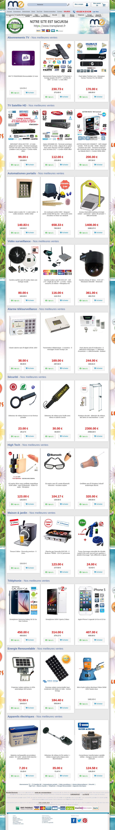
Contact (59, 11)
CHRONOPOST (75, 794)
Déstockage (26, 11)
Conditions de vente (18, 823)
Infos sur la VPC (46, 817)
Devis (33, 11)
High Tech (32, 786)
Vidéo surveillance (65, 784)
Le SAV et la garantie (47, 822)
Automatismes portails (50, 784)
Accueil (9, 11)
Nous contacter (17, 822)
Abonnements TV (24, 784)
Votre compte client (44, 802)
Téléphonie (52, 786)
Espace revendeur (50, 11)
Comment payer (46, 820)
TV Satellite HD (36, 784)
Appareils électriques (79, 786)
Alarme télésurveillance (79, 784)
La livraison (45, 821)
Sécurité (91, 784)
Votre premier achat (47, 818)
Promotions (17, 11)
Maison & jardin (42, 786)
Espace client (16, 818)
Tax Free (39, 11)
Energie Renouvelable (64, 786)
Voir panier (16, 821)
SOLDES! (67, 11)
